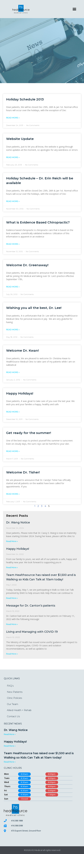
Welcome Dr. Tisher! (23, 472)
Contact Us (13, 716)
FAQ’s (10, 685)
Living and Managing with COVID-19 (32, 631)
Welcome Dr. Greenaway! (27, 265)
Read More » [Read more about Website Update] (13, 157)
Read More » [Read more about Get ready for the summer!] (13, 451)
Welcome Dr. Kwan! (22, 350)
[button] (74, 9)
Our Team (12, 704)
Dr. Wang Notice (18, 522)
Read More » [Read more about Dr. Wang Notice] (12, 541)
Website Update (20, 139)
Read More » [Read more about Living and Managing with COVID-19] (12, 654)
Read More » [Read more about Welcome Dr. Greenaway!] (13, 287)
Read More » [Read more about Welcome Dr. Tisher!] (13, 494)
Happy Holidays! (19, 393)
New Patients (14, 691)
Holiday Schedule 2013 (25, 99)
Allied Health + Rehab (19, 710)
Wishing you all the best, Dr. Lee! (33, 308)
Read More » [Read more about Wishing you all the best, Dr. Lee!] (13, 329)
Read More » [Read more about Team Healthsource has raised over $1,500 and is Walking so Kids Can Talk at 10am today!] (12, 598)
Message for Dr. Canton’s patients (30, 605)
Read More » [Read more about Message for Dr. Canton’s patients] (12, 624)
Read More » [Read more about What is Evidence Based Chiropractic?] (13, 244)
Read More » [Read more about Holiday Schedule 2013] (13, 118)
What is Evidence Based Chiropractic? (38, 222)
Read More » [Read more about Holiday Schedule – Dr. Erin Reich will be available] (13, 201)
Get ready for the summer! (28, 433)
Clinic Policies (14, 697)
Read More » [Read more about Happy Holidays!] (13, 412)
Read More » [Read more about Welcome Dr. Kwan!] (13, 372)
